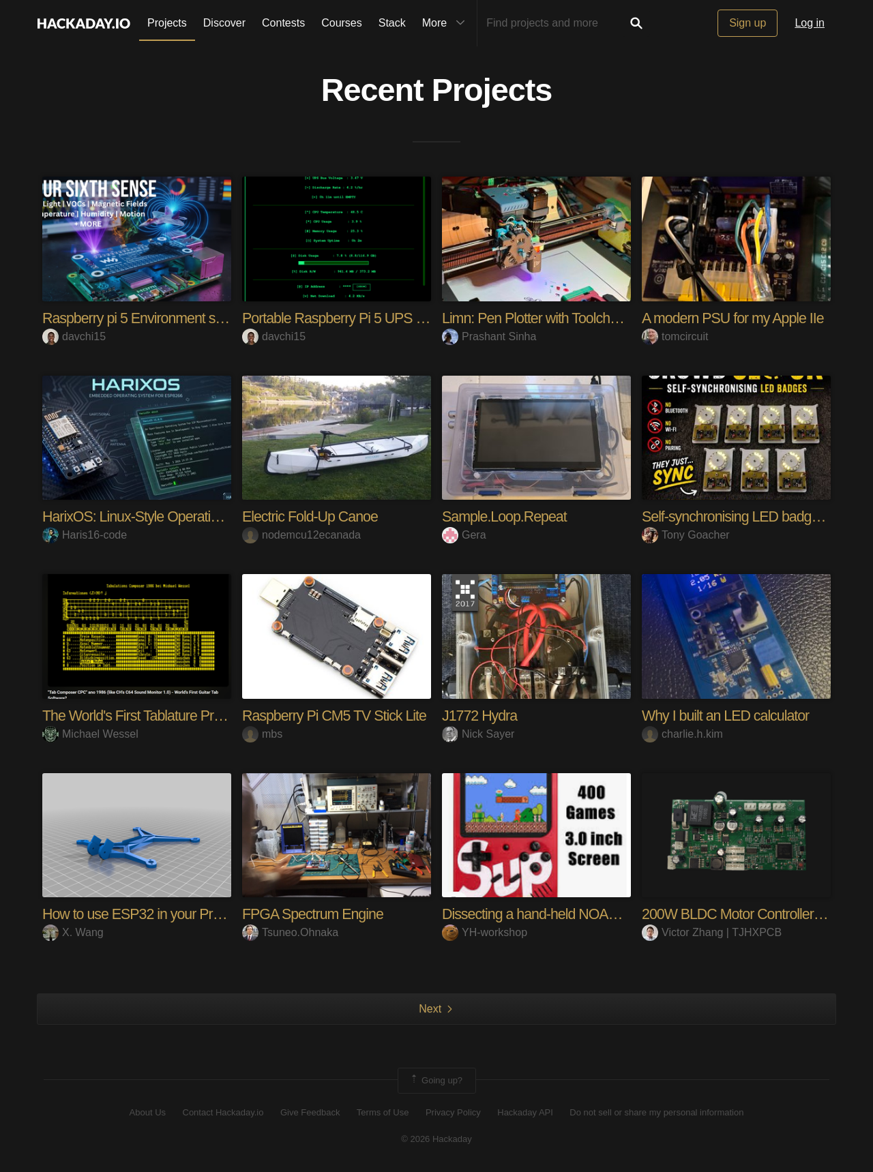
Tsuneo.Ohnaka (290, 932)
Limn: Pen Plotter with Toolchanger (546, 318)
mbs (262, 733)
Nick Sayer (478, 733)
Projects (167, 23)
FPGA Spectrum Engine (315, 913)
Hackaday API (525, 1112)
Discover (224, 23)
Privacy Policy (453, 1112)
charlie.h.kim (682, 733)
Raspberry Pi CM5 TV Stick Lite (337, 715)
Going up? (436, 1079)
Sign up (747, 23)
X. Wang (73, 932)
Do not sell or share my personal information (656, 1112)
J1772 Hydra (481, 715)
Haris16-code (84, 535)
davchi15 (74, 336)
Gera (464, 535)
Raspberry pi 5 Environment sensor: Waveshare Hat (199, 318)
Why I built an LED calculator (728, 715)
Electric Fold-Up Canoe (312, 516)
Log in (810, 23)
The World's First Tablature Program (150, 715)
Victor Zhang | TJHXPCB (712, 932)
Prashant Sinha (489, 336)
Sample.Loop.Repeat (506, 516)
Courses (341, 23)
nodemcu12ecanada (301, 535)
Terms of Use (383, 1112)
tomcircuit (675, 336)
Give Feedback (310, 1112)
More (446, 23)
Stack (392, 23)
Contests (283, 23)
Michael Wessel (90, 733)
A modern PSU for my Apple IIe (735, 318)
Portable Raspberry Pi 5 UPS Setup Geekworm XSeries (410, 318)
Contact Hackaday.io (223, 1112)
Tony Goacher (686, 535)
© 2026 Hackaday (436, 1138)
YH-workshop (484, 932)
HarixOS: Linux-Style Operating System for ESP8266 (201, 516)
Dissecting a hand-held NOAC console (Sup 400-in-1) (603, 913)
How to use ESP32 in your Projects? (151, 913)
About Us (148, 1112)
